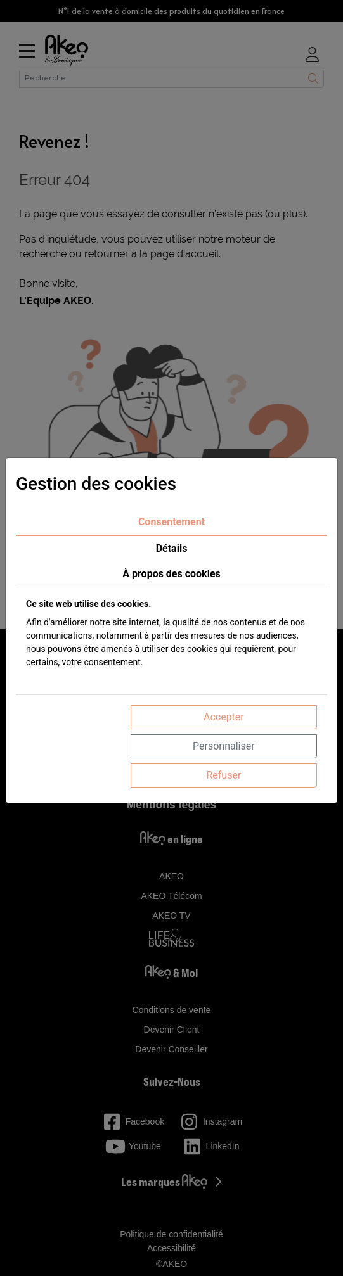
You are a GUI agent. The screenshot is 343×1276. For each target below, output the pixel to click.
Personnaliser (224, 746)
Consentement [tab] (171, 522)
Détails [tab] (172, 548)
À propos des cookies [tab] (171, 574)
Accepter (224, 717)
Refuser (223, 775)
